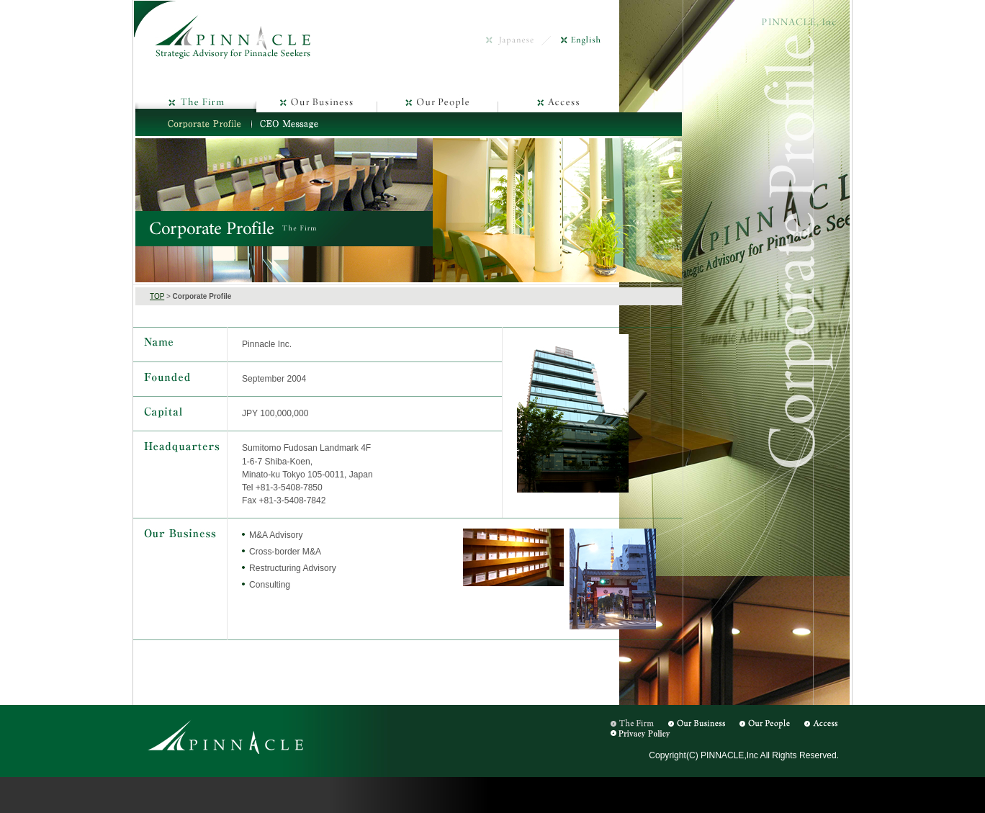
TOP (157, 296)
